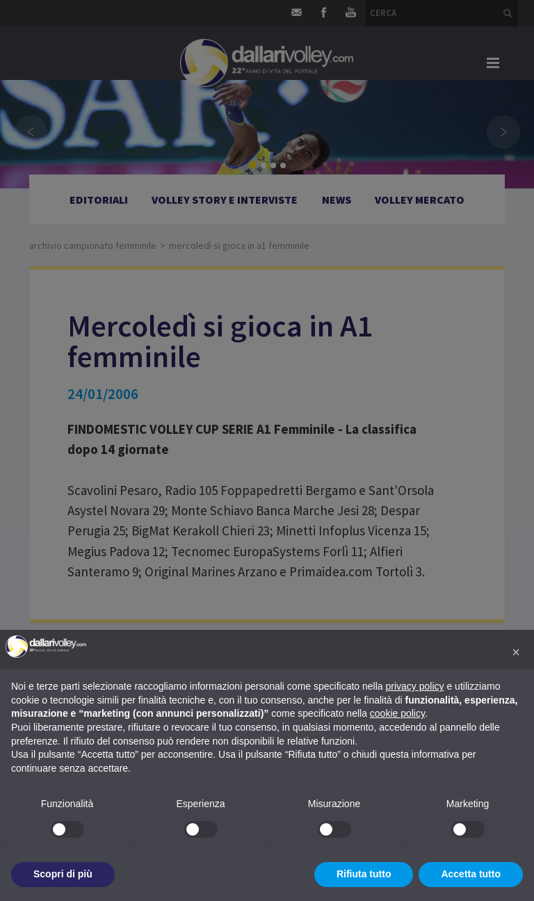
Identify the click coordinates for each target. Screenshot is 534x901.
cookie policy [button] (397, 713)
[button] (516, 652)
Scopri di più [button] (62, 873)
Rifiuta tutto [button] (364, 873)
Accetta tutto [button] (471, 873)
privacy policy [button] (415, 686)
